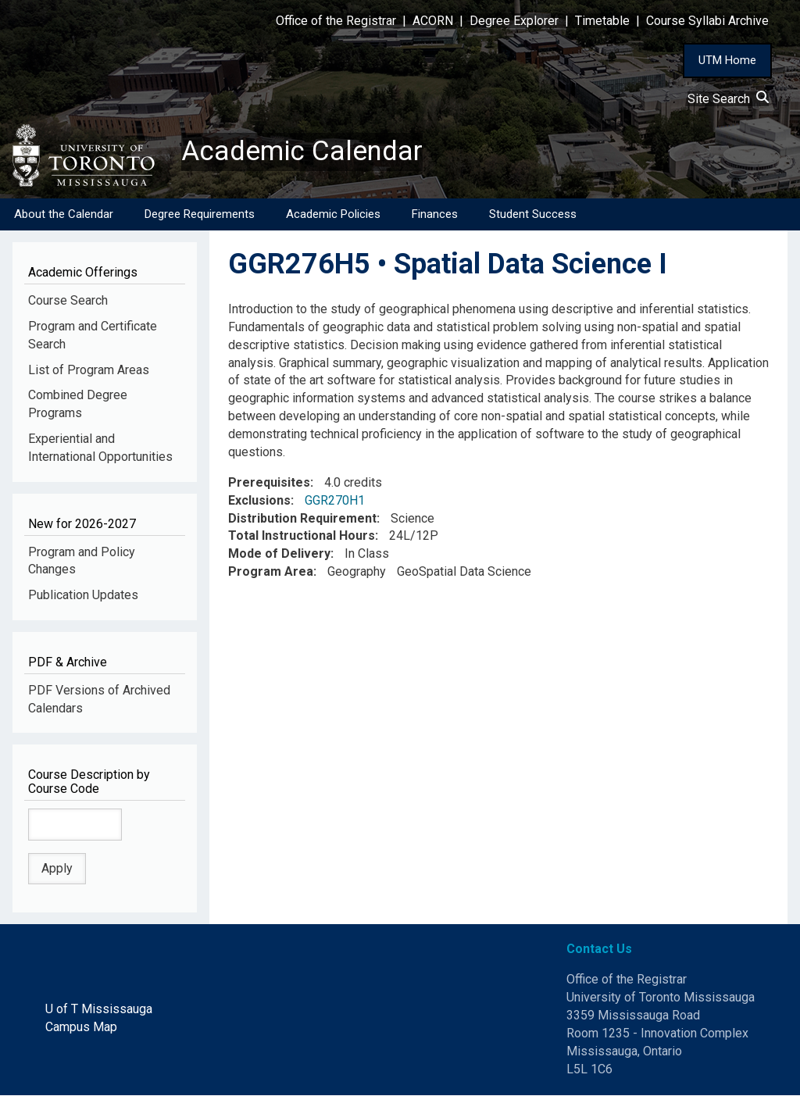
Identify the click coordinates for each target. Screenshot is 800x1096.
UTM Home (727, 60)
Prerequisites (269, 483)
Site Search (728, 98)
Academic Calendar (303, 152)
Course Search (68, 301)
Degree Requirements (200, 215)
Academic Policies (333, 215)
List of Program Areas (88, 370)
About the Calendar (63, 215)
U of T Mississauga (98, 1009)
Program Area (270, 573)
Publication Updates (83, 596)
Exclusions (259, 501)
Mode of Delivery (279, 555)
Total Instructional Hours (301, 537)
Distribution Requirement (302, 519)
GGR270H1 (335, 501)
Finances (435, 215)
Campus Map (81, 1027)
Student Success (533, 215)
